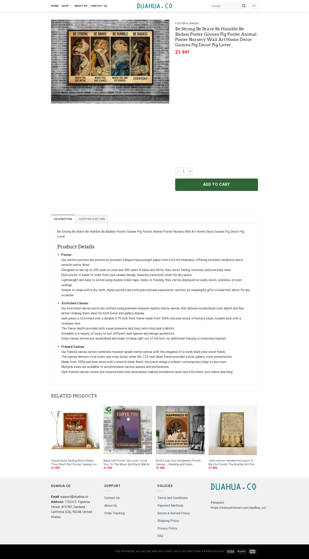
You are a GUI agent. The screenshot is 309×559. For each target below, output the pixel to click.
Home (55, 5)
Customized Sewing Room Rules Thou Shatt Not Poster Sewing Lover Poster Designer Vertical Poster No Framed (75, 462)
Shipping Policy (168, 521)
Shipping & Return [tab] (92, 218)
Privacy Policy (167, 528)
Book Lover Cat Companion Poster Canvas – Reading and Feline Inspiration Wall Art (178, 462)
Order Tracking (114, 513)
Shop (66, 6)
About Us (81, 5)
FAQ (160, 536)
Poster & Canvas (187, 23)
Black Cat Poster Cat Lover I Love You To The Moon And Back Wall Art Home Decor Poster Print (127, 462)
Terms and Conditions (172, 498)
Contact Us (98, 5)
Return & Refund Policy (173, 513)
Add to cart (216, 184)
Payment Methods (170, 505)
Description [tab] (63, 218)
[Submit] (243, 6)
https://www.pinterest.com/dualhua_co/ (239, 508)
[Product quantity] (184, 171)
